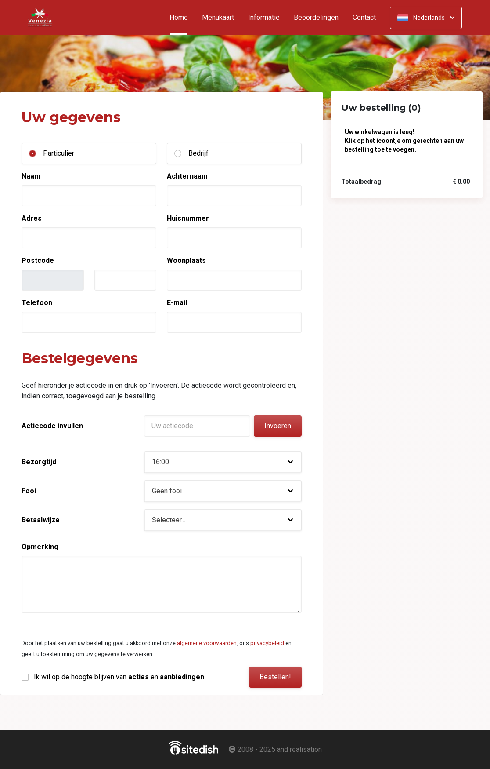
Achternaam (187, 176)
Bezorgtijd (39, 462)
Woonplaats (186, 260)
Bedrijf (198, 153)
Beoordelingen (316, 17)
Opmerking (40, 547)
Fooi (29, 491)
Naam (31, 176)
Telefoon (37, 303)
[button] (222, 462)
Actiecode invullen (52, 426)
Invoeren (277, 426)
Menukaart (218, 17)
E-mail (177, 303)
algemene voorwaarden (207, 643)
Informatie (264, 17)
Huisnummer (188, 218)
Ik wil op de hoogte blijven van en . (119, 677)
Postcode (38, 260)
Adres (32, 218)
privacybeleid (267, 643)
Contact (364, 17)
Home (182, 17)
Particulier (58, 153)
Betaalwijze (41, 520)
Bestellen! (275, 677)
